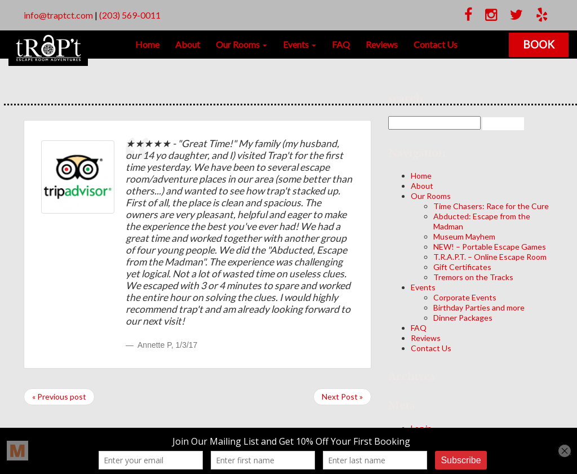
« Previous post (59, 396)
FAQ (341, 44)
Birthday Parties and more (479, 307)
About (187, 44)
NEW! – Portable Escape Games (489, 246)
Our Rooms (241, 44)
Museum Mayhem (464, 236)
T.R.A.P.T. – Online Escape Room (490, 257)
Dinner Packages (462, 317)
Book (538, 44)
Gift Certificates (462, 267)
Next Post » (342, 396)
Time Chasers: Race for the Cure (491, 206)
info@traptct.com (58, 15)
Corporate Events (464, 297)
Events (299, 44)
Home (147, 44)
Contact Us (436, 44)
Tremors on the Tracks (473, 277)
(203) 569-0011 (130, 15)
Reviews (382, 44)
